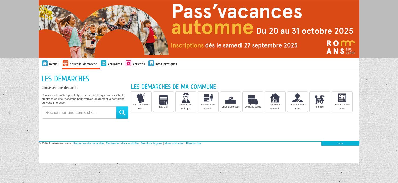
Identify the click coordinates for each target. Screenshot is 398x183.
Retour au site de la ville (88, 143)
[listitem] (141, 102)
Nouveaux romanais (275, 101)
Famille (320, 101)
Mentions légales (151, 143)
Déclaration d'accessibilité (122, 143)
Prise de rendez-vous (342, 101)
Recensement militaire (208, 101)
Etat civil (163, 101)
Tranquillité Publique (186, 101)
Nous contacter (174, 143)
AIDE (340, 143)
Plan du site (193, 143)
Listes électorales (230, 101)
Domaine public (253, 101)
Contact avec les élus (297, 101)
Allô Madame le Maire (141, 101)
